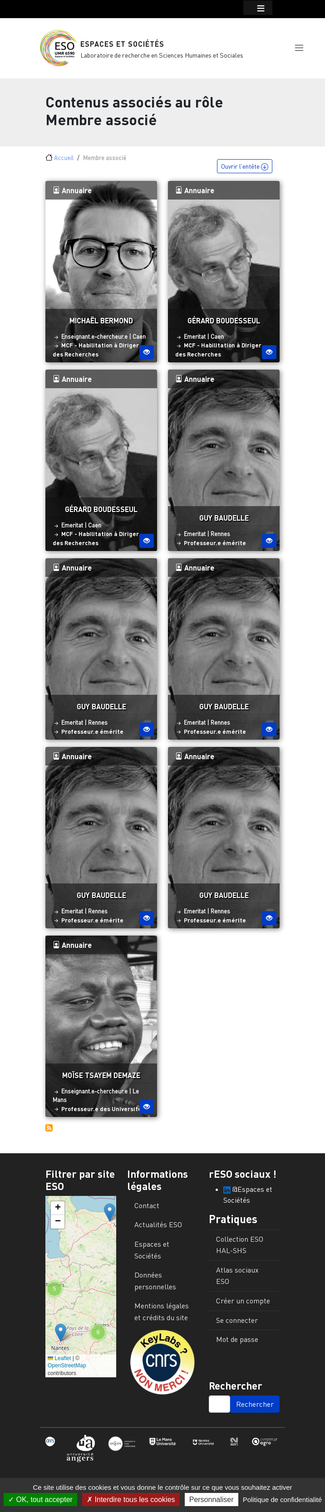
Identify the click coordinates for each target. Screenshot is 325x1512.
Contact (146, 1207)
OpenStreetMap (67, 1368)
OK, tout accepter (40, 1499)
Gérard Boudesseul (223, 322)
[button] (299, 48)
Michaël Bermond (101, 322)
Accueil (64, 160)
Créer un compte (243, 1302)
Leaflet (59, 1360)
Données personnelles (155, 1283)
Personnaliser (211, 1499)
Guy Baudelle (224, 520)
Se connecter (237, 1322)
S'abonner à (49, 1130)
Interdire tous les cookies (131, 1499)
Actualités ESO (158, 1227)
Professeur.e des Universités (103, 1111)
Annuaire (72, 192)
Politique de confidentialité (282, 1499)
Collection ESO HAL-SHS (239, 1247)
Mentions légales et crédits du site (161, 1314)
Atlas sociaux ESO (237, 1278)
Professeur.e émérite (215, 545)
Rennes (220, 536)
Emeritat (195, 339)
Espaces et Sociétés (122, 45)
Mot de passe (237, 1341)
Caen (139, 339)
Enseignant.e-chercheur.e (94, 339)
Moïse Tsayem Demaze (101, 1077)
